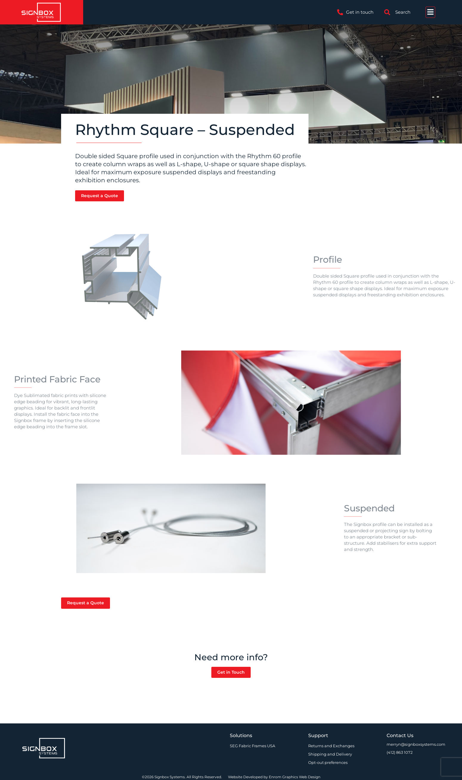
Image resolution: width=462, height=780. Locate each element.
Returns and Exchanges (331, 745)
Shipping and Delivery (330, 754)
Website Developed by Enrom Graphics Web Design (274, 777)
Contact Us (400, 735)
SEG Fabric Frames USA (252, 745)
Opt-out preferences (328, 762)
